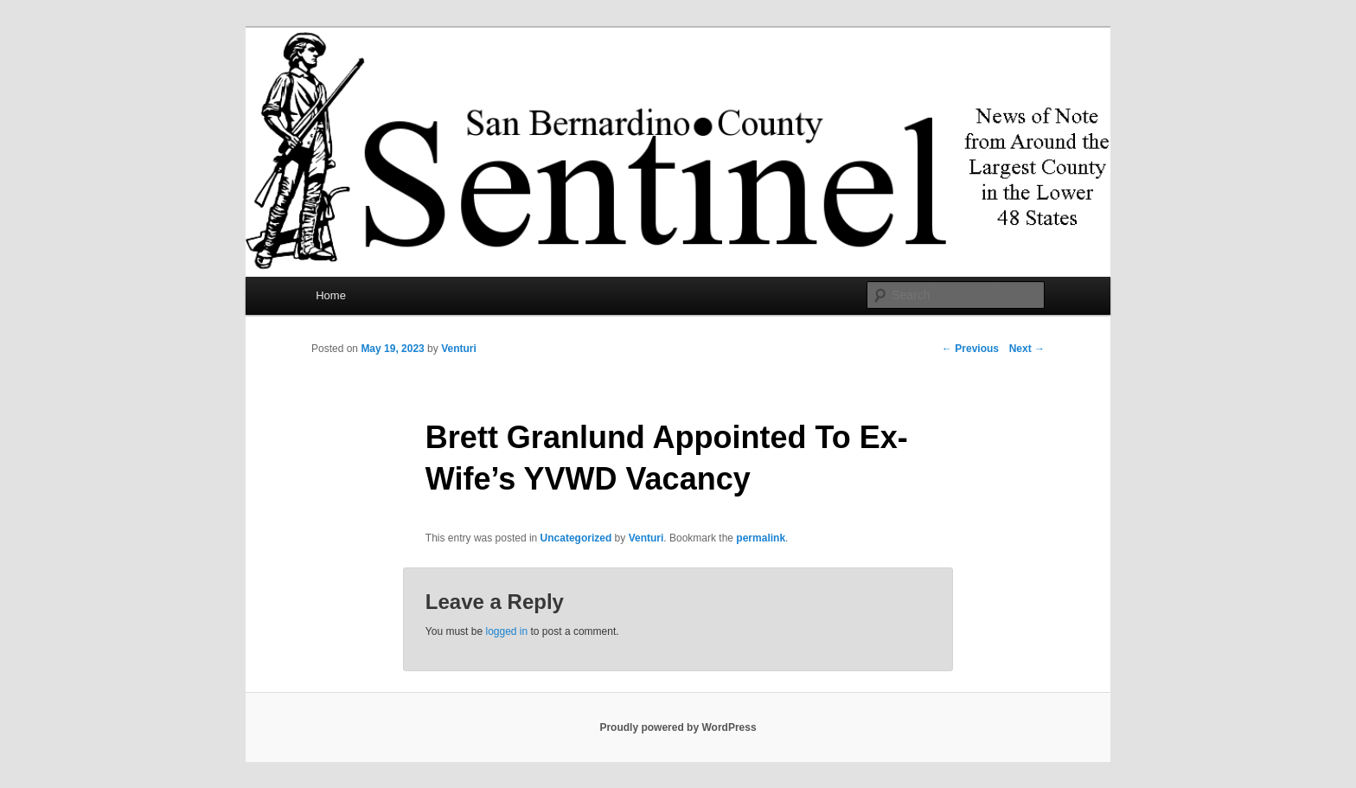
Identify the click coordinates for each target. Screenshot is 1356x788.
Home (331, 295)
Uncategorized (576, 538)
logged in (506, 631)
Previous (970, 349)
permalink (760, 538)
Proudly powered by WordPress (677, 727)
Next (1027, 349)
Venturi (459, 349)
